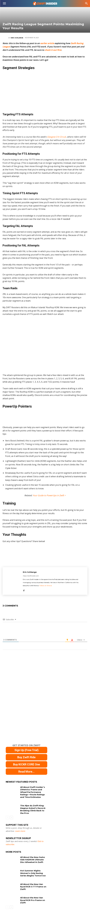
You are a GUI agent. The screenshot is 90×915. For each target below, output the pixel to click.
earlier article (47, 43)
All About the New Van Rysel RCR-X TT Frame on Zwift (33, 886)
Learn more (20, 831)
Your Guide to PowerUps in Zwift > (49, 495)
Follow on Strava (45, 585)
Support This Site (17, 824)
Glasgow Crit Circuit (56, 136)
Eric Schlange (17, 38)
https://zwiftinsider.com (31, 576)
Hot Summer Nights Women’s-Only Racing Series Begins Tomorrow (33, 873)
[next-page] (11, 817)
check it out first (53, 50)
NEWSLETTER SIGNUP (18, 838)
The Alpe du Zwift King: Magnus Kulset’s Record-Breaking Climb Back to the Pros (33, 809)
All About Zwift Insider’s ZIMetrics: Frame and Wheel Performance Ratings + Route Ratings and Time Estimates (32, 792)
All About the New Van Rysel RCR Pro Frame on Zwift (32, 900)
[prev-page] (7, 817)
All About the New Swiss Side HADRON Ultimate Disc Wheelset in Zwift (32, 859)
